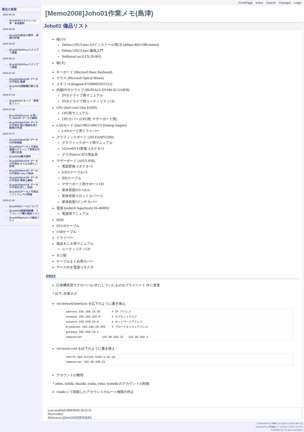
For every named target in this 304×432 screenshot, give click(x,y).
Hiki (274, 423)
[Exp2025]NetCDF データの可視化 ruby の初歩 (23, 172)
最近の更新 (9, 9)
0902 (51, 276)
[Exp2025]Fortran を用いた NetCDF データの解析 (23, 117)
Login (297, 2)
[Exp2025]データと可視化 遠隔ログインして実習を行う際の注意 (24, 149)
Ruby (272, 426)
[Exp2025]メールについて (23, 206)
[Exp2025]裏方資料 (20, 156)
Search (271, 2)
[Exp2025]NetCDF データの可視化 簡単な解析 (23, 179)
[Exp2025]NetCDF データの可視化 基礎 (23, 80)
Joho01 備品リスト (66, 26)
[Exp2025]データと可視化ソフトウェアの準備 (23, 193)
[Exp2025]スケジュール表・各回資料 (22, 21)
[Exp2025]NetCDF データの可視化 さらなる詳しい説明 (23, 163)
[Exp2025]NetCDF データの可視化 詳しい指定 (23, 186)
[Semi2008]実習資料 (77, 417)
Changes (285, 2)
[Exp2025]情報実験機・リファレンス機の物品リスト (24, 212)
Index (259, 2)
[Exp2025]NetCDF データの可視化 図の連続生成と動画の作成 (23, 125)
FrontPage (245, 2)
